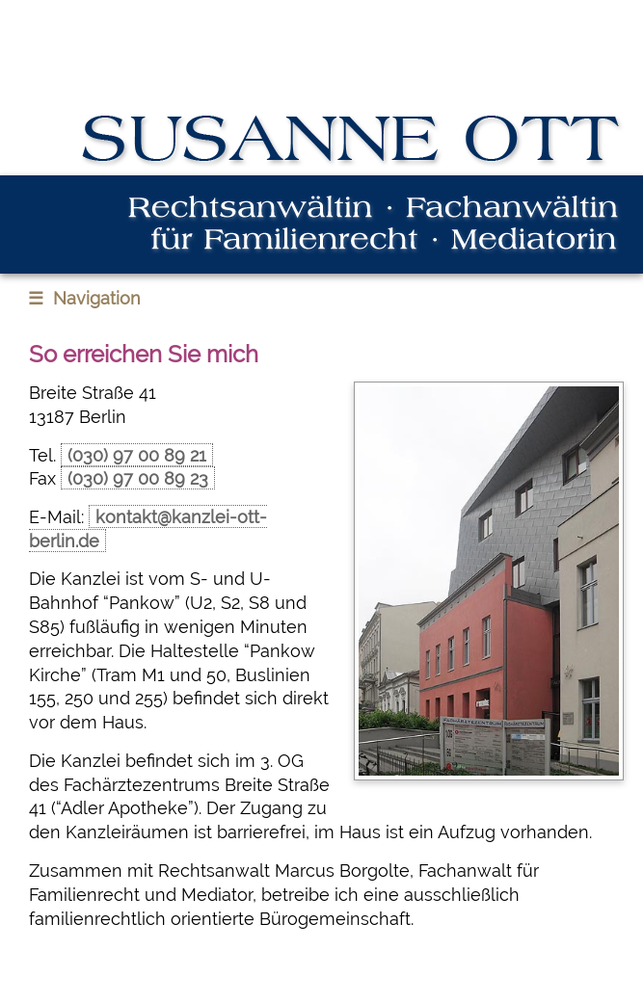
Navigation (84, 298)
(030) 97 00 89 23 (137, 478)
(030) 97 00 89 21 (136, 455)
